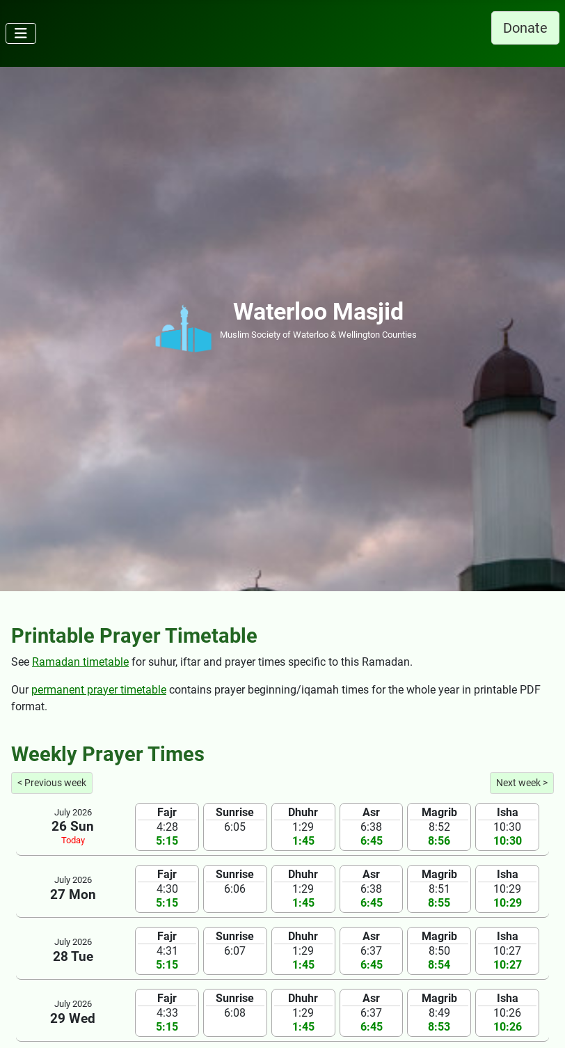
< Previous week (51, 782)
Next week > (522, 782)
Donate (525, 27)
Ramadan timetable (80, 661)
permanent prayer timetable (98, 689)
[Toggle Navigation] (21, 33)
